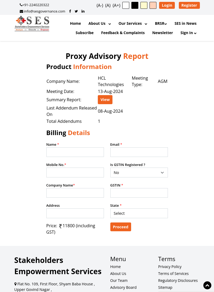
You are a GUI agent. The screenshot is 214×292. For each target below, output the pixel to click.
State (116, 205)
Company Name (60, 185)
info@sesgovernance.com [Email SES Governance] (42, 11)
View (105, 99)
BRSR (161, 23)
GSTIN (116, 185)
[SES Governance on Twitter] (76, 11)
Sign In (188, 32)
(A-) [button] (99, 5)
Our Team (119, 280)
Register (189, 5)
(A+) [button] (116, 5)
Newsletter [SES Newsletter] (162, 32)
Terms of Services (173, 273)
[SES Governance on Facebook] (70, 11)
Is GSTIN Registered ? (127, 164)
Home (75, 23)
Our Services (133, 23)
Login (167, 5)
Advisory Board (123, 287)
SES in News (186, 23)
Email (116, 144)
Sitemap (165, 287)
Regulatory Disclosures (178, 280)
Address (53, 205)
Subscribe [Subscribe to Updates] (85, 32)
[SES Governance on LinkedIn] (83, 11)
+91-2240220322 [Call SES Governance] (34, 4)
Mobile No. (56, 164)
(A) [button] (108, 5)
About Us (99, 23)
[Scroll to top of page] (207, 285)
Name (52, 144)
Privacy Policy (169, 266)
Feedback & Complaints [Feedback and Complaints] (123, 32)
